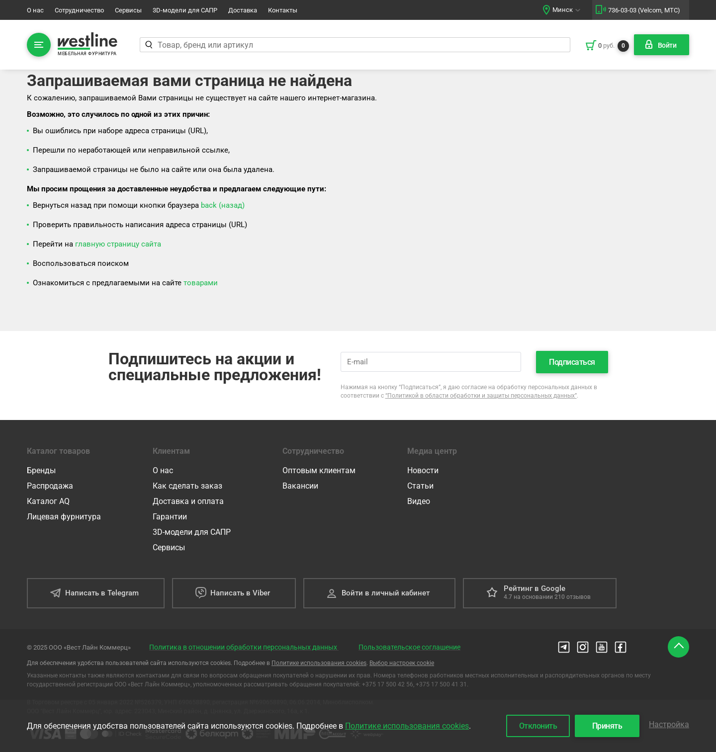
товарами (200, 282)
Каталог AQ (48, 501)
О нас (35, 10)
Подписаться (572, 362)
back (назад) (223, 205)
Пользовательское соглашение (409, 647)
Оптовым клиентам (319, 470)
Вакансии (300, 486)
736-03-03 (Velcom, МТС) (644, 10)
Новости (423, 470)
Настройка (669, 724)
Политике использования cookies (318, 663)
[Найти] (148, 44)
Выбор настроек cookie (401, 663)
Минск (562, 9)
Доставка (242, 10)
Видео (418, 501)
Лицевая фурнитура (64, 516)
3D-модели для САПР (185, 10)
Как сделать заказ (187, 486)
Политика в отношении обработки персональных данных (244, 647)
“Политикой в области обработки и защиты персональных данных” (481, 395)
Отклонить (538, 726)
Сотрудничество (79, 10)
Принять (607, 726)
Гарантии (170, 516)
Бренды (41, 470)
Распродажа (50, 486)
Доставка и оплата (188, 501)
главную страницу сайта (118, 244)
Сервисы (128, 10)
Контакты (282, 10)
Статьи (420, 486)
